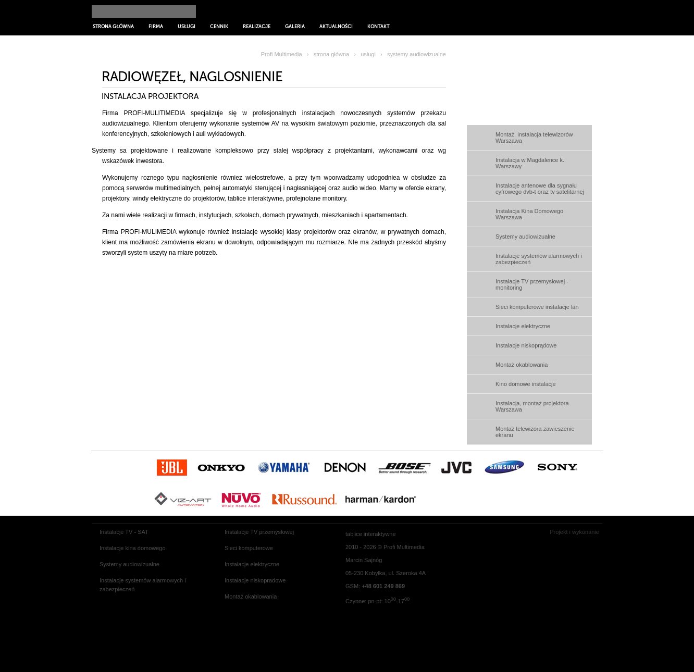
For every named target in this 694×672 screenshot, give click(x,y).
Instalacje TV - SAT (124, 532)
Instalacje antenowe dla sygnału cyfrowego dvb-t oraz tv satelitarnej (539, 188)
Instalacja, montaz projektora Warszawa (532, 406)
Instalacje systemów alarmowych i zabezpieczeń (538, 259)
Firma (155, 26)
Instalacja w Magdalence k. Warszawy (529, 163)
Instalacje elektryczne (522, 326)
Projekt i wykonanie (574, 532)
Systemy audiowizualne (525, 236)
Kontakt (378, 26)
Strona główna (113, 26)
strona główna (332, 54)
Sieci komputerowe (249, 548)
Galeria (295, 26)
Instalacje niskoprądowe (525, 345)
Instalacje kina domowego (133, 548)
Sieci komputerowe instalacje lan (537, 307)
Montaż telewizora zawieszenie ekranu (535, 432)
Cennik (219, 26)
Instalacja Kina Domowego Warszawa (529, 214)
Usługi (186, 26)
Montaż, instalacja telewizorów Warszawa (534, 137)
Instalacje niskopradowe (255, 580)
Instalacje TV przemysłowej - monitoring (531, 284)
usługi (368, 54)
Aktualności (336, 26)
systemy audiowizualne (416, 54)
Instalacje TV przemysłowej (259, 532)
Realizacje (256, 26)
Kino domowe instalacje (525, 384)
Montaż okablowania (521, 365)
